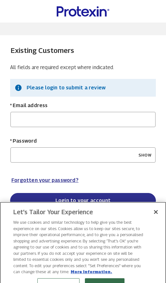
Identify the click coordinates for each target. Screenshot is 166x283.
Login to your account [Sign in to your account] (83, 200)
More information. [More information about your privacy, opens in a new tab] (91, 277)
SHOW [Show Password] (144, 155)
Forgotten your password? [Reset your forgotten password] (45, 180)
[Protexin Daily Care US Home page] (83, 11)
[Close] (156, 218)
